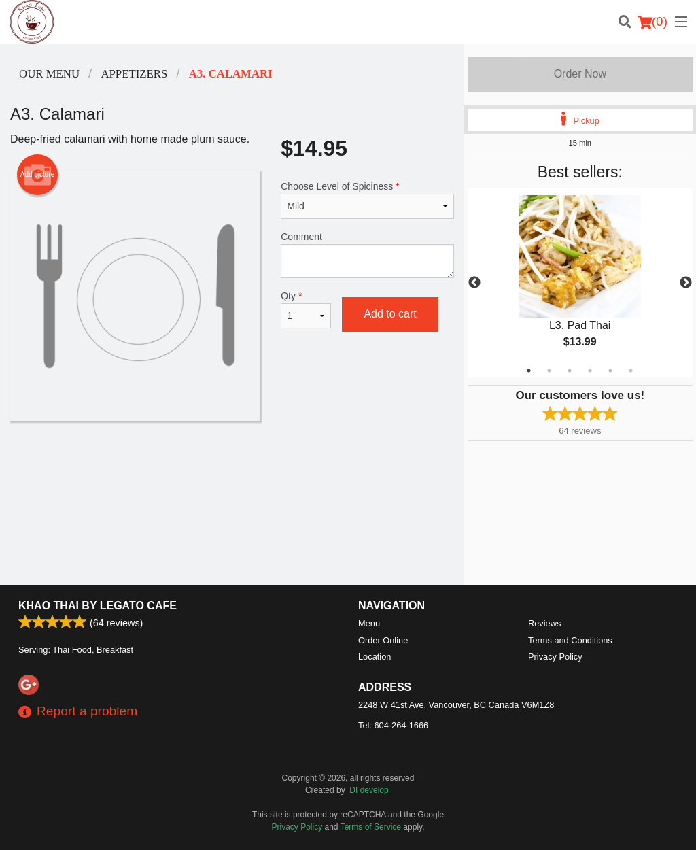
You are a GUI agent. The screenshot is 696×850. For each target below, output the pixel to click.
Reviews (544, 623)
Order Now (580, 74)
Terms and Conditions (570, 640)
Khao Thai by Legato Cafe (97, 605)
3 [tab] (569, 370)
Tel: (393, 725)
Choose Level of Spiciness (367, 200)
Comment (367, 254)
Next (686, 283)
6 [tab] (631, 370)
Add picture (37, 174)
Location (374, 656)
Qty (306, 309)
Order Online (383, 640)
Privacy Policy (555, 656)
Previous (474, 283)
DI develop (368, 790)
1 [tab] (529, 370)
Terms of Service (371, 827)
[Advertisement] (232, 465)
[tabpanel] (580, 283)
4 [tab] (590, 370)
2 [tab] (549, 370)
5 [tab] (610, 370)
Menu (369, 623)
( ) (652, 22)
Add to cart (390, 314)
